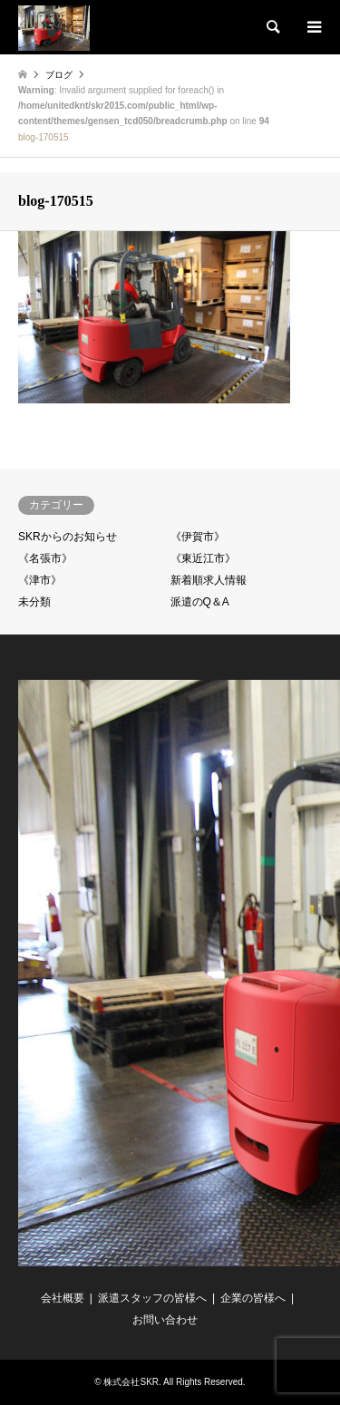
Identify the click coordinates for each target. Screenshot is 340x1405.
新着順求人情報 (208, 580)
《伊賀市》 (197, 536)
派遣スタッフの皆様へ (152, 1298)
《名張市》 (45, 558)
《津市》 (40, 580)
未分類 (34, 602)
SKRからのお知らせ (67, 536)
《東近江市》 (203, 558)
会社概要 (62, 1298)
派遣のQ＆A (199, 602)
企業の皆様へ (253, 1298)
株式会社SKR (131, 1382)
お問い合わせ (165, 1319)
